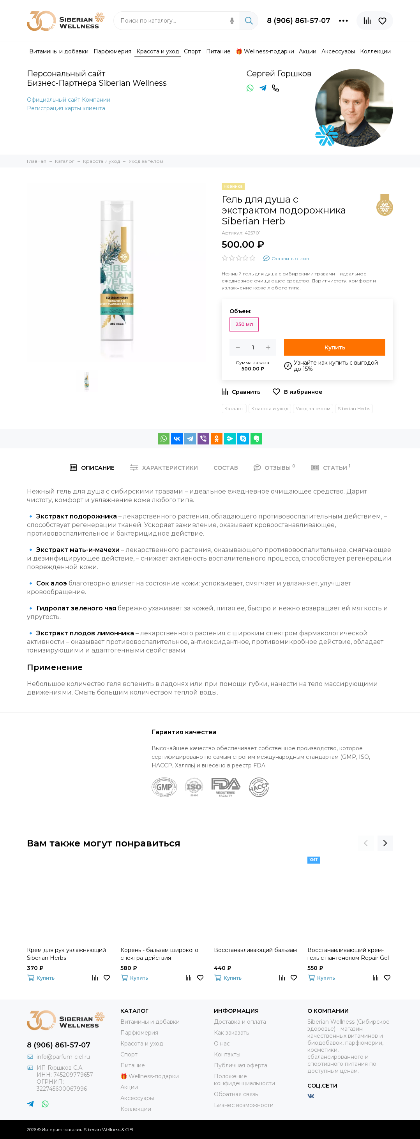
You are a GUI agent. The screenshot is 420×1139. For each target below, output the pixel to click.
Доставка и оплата (240, 1021)
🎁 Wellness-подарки (149, 1076)
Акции (129, 1087)
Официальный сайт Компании (68, 99)
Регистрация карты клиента (66, 108)
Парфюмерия (139, 1032)
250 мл (244, 324)
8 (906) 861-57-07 (298, 20)
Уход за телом (313, 408)
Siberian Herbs (354, 408)
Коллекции (135, 1109)
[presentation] (366, 843)
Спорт (129, 1054)
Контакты (227, 1054)
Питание (132, 1065)
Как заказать (231, 1032)
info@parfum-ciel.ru (63, 1056)
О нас (222, 1043)
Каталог (234, 408)
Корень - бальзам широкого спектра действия (159, 954)
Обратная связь (236, 1094)
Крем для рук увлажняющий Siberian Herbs (66, 954)
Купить (335, 347)
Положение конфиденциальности (244, 1080)
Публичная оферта (240, 1065)
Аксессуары (137, 1098)
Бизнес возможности (244, 1105)
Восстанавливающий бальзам (255, 950)
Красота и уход (269, 408)
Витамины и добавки (150, 1021)
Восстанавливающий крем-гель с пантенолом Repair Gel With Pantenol (348, 954)
